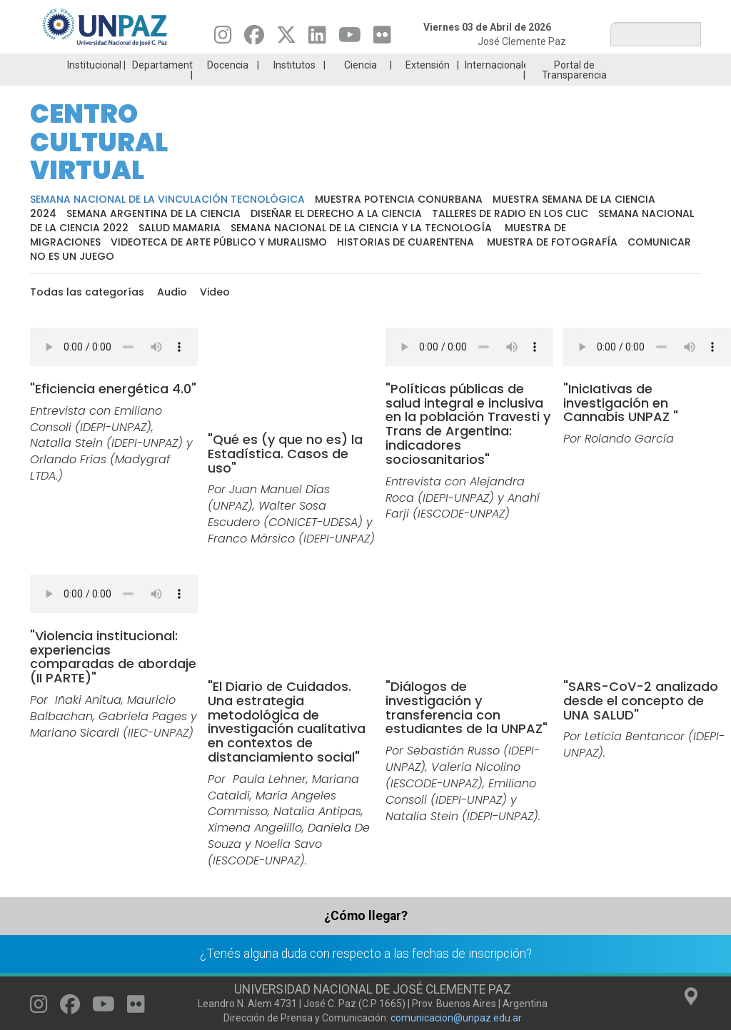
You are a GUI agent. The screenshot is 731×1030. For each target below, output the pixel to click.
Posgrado (678, 10)
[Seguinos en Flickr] (382, 38)
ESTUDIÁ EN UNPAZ (265, 10)
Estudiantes (471, 10)
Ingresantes (368, 10)
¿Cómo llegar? (366, 916)
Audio (172, 292)
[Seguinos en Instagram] (223, 38)
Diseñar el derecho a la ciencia (336, 213)
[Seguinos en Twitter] (286, 38)
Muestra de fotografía (552, 242)
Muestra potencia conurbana (399, 199)
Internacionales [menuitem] (495, 65)
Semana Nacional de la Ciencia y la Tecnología (363, 228)
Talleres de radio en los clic (510, 213)
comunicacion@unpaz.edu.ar (456, 1018)
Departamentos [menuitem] (162, 65)
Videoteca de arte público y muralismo (219, 242)
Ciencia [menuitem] (360, 65)
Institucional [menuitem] (94, 65)
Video (215, 292)
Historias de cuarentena (405, 242)
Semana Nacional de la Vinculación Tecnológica (167, 199)
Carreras (161, 10)
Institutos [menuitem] (294, 65)
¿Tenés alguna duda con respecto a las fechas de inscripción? (366, 953)
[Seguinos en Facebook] (254, 38)
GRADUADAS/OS (575, 10)
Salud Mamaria (179, 228)
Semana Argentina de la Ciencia (153, 213)
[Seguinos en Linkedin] (317, 38)
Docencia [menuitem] (227, 65)
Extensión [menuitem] (427, 65)
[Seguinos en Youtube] (349, 38)
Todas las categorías (87, 292)
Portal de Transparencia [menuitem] (574, 70)
